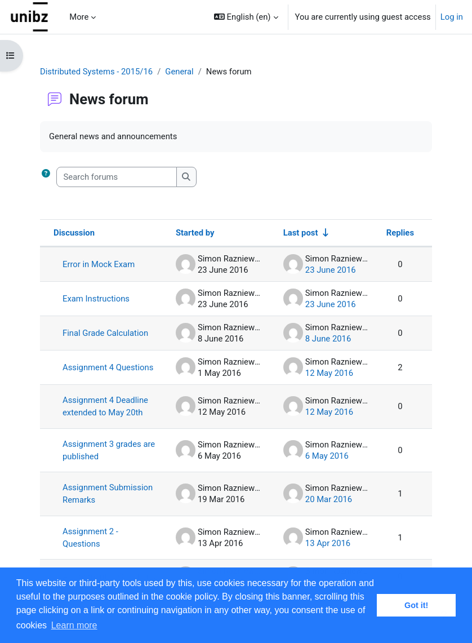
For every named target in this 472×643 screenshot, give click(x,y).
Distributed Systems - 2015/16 (96, 71)
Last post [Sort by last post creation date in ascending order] (300, 233)
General (179, 71)
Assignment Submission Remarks (108, 493)
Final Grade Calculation (105, 333)
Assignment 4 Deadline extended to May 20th (105, 406)
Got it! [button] (416, 605)
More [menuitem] (78, 17)
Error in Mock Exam (99, 264)
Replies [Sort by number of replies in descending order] (400, 233)
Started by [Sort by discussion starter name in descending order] (195, 233)
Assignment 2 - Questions (90, 537)
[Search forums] (116, 177)
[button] (246, 17)
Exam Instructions (96, 299)
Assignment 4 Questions (108, 367)
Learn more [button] (74, 625)
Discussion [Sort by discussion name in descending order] (74, 233)
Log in (451, 17)
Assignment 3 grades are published (109, 450)
